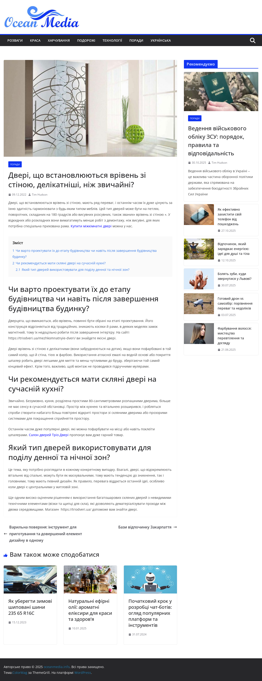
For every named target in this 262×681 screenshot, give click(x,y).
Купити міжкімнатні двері (91, 226)
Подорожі (86, 40)
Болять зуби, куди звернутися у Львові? (234, 276)
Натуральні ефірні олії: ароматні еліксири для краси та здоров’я (90, 610)
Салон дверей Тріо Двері (49, 435)
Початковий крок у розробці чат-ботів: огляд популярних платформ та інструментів (150, 613)
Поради (136, 40)
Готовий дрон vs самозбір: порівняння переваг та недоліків (235, 303)
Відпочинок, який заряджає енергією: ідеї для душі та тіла (234, 249)
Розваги (15, 40)
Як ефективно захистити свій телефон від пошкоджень (229, 216)
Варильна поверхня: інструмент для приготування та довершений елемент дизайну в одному (43, 534)
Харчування (59, 40)
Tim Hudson (39, 195)
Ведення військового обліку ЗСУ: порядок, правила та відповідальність (217, 140)
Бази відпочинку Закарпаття (147, 527)
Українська (161, 40)
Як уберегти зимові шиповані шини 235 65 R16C (30, 607)
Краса (35, 40)
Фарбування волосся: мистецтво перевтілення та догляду (235, 335)
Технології (112, 40)
